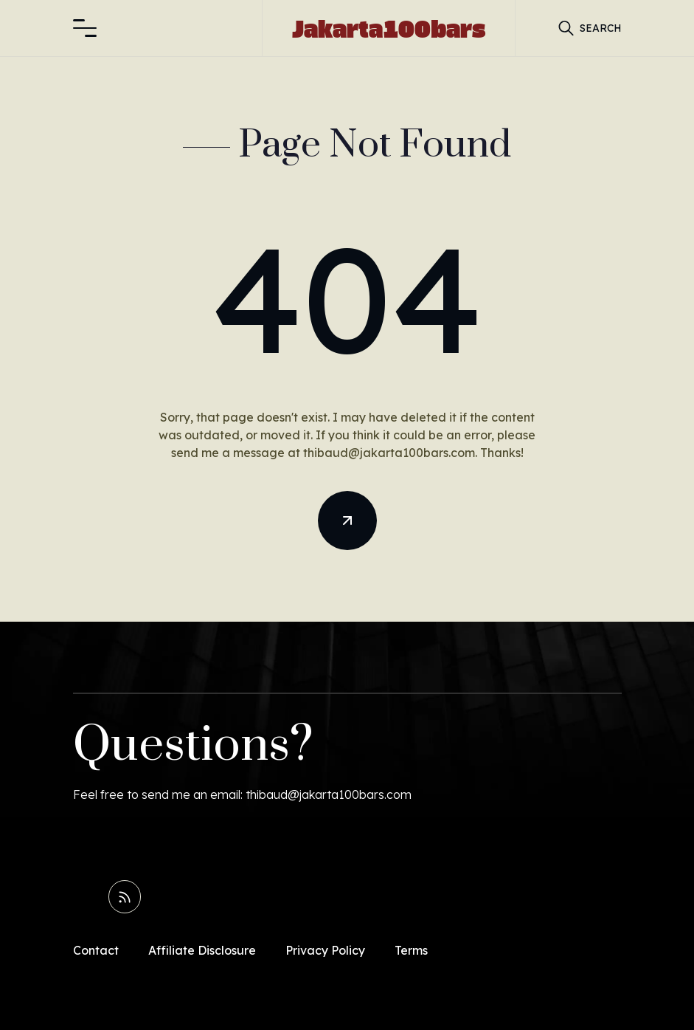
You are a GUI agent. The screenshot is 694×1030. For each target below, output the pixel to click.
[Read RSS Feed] (125, 896)
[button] (85, 28)
